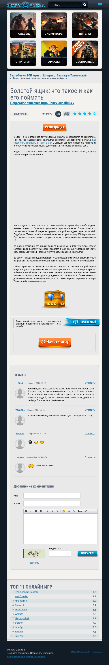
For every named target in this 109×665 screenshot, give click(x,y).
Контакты (97, 651)
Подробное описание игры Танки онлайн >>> (42, 103)
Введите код (55, 548)
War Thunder (21, 596)
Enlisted (19, 631)
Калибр (18, 627)
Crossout (19, 605)
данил (20, 457)
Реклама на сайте (80, 651)
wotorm (20, 433)
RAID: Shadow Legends (26, 592)
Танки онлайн (19, 113)
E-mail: (17, 503)
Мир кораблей (22, 618)
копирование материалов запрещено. (26, 656)
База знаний (88, 322)
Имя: (16, 495)
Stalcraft (19, 623)
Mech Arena (21, 609)
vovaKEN (20, 410)
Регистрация (54, 127)
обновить (34, 563)
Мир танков (21, 601)
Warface (19, 614)
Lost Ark (19, 636)
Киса (20, 383)
